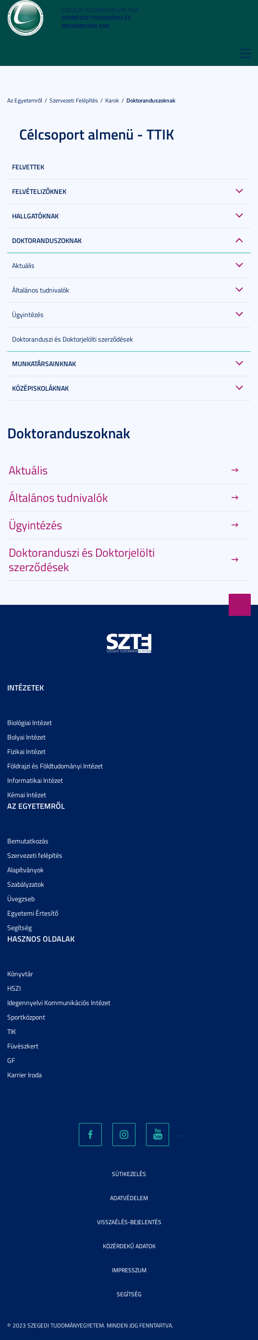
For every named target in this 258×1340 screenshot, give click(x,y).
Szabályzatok (25, 884)
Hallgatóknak (35, 215)
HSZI (14, 988)
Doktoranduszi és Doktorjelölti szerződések (72, 339)
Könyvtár (20, 973)
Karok (112, 100)
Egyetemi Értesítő (32, 913)
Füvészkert (22, 1045)
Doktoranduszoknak (150, 100)
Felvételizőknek (39, 191)
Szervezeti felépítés (73, 100)
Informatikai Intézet (35, 780)
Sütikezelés (129, 1174)
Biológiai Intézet (29, 722)
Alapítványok (25, 869)
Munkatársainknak (44, 363)
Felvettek (28, 166)
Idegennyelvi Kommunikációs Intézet (59, 1002)
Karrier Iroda (24, 1074)
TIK (11, 1031)
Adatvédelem (129, 1198)
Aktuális (23, 265)
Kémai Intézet (26, 794)
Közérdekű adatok (129, 1246)
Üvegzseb (21, 898)
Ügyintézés (28, 314)
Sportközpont (26, 1016)
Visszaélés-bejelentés (129, 1222)
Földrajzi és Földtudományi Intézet (55, 765)
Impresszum (129, 1270)
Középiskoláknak (40, 388)
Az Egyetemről (24, 100)
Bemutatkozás (28, 840)
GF (11, 1060)
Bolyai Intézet (26, 736)
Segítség (19, 927)
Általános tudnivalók (40, 289)
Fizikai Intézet (26, 751)
